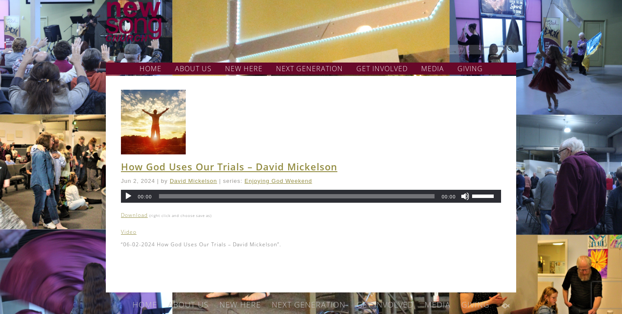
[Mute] (465, 196)
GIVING (470, 68)
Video (128, 232)
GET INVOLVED (382, 68)
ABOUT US (193, 68)
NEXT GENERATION (309, 68)
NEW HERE (244, 68)
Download (134, 215)
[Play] (128, 196)
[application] (311, 196)
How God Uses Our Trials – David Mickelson (229, 166)
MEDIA (432, 68)
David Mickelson (193, 181)
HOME (151, 68)
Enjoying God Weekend (278, 181)
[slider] (297, 196)
